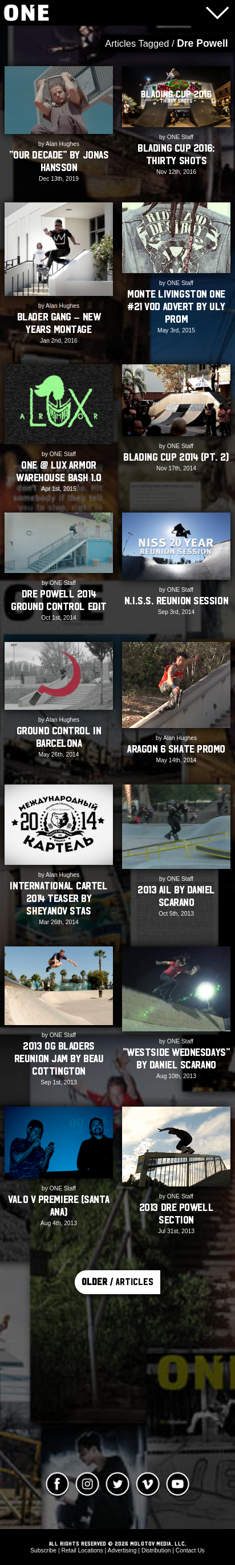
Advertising (122, 1550)
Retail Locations (82, 1550)
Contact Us (190, 1550)
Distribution (156, 1550)
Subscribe (43, 1550)
